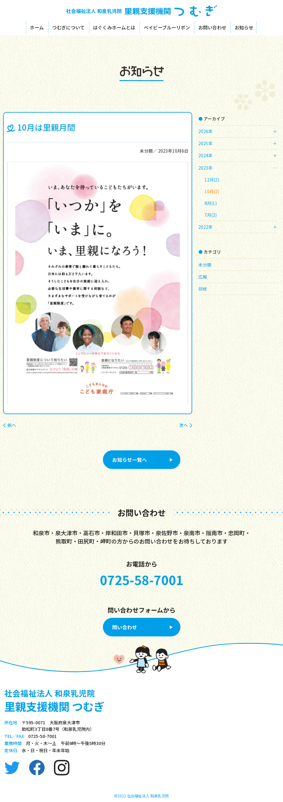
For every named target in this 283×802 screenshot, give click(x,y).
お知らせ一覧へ (129, 459)
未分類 (146, 151)
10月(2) (212, 191)
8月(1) (211, 203)
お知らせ (244, 27)
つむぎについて (68, 27)
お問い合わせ (212, 27)
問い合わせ (124, 627)
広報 (202, 277)
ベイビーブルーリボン (167, 27)
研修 (202, 289)
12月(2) (212, 179)
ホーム (37, 27)
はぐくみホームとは (114, 27)
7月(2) (211, 215)
